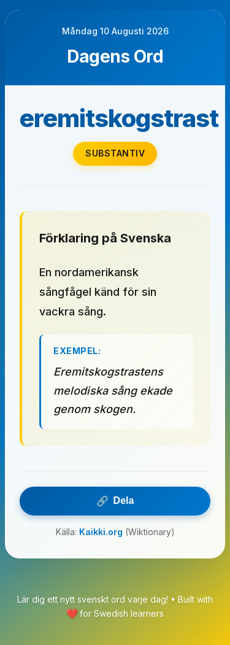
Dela (115, 501)
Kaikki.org (101, 532)
